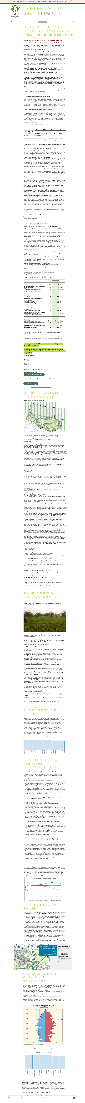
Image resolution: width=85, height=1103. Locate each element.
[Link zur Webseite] (34, 374)
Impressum (31, 1097)
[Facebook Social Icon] (74, 1098)
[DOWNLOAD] (30, 383)
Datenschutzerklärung (41, 1097)
